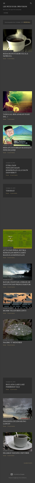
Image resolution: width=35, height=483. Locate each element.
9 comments (10, 58)
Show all (27, 22)
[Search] (31, 3)
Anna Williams (22, 477)
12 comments (11, 152)
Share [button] (4, 58)
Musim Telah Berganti (14, 310)
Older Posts (28, 463)
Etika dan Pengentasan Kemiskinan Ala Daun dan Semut (17, 169)
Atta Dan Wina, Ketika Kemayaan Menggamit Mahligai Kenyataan (14, 252)
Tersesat (10, 190)
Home (6, 13)
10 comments (11, 287)
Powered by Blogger (18, 474)
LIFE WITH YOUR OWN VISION (15, 6)
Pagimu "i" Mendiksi (12, 342)
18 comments (11, 345)
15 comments (11, 257)
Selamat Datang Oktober (16, 453)
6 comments (13, 389)
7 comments (10, 119)
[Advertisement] (17, 75)
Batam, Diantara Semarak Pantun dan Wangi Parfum (17, 283)
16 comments (11, 313)
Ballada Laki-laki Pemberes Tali (15, 385)
